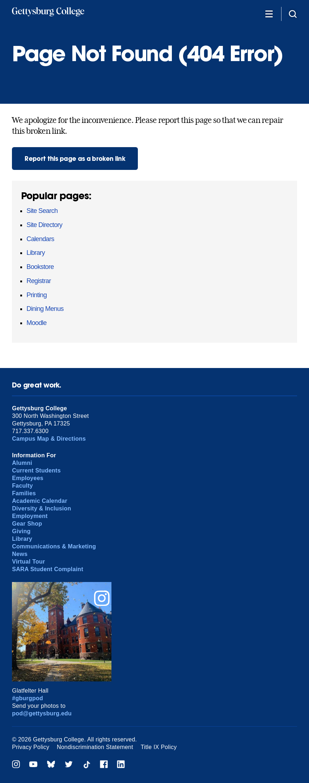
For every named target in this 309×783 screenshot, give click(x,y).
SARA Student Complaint (47, 569)
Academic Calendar (39, 501)
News (19, 554)
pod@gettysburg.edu (42, 713)
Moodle (36, 322)
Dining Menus (44, 308)
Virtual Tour (28, 562)
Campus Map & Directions (49, 439)
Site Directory (44, 224)
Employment (29, 516)
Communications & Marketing (54, 546)
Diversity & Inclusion (41, 508)
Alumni (22, 463)
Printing (36, 295)
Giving (21, 531)
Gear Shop (27, 524)
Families (24, 493)
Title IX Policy (159, 747)
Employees (27, 478)
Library (35, 252)
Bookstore (40, 266)
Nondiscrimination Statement (95, 747)
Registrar (38, 280)
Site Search (42, 210)
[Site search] (293, 13)
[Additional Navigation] (269, 13)
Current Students (36, 470)
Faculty (22, 486)
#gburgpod (27, 698)
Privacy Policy (30, 747)
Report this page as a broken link (75, 158)
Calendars (40, 239)
